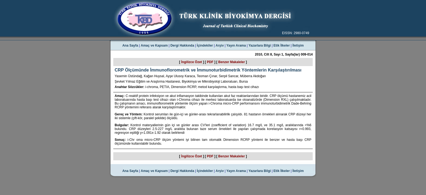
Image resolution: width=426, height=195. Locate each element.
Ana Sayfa (130, 45)
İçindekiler (205, 45)
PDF (210, 62)
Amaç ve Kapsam (154, 45)
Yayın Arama (236, 45)
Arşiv (220, 45)
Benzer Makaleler (231, 62)
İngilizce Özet (191, 62)
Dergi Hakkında (182, 45)
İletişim (297, 45)
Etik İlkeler (282, 45)
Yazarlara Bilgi (260, 45)
